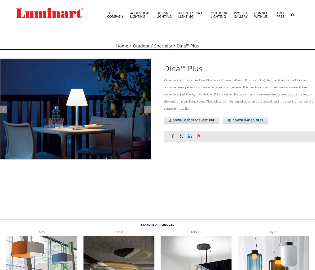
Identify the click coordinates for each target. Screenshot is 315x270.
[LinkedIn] (190, 136)
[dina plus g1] (75, 109)
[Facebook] (173, 136)
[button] (292, 13)
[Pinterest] (198, 136)
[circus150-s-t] (119, 237)
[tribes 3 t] (196, 237)
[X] (181, 136)
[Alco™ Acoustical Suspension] (42, 237)
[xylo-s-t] (273, 237)
